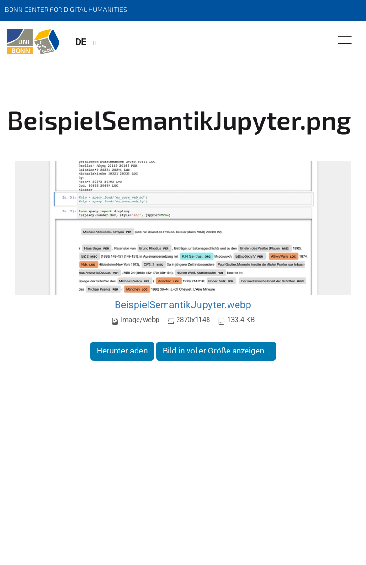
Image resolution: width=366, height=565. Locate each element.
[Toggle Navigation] (345, 40)
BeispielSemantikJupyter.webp (183, 305)
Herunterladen (122, 350)
